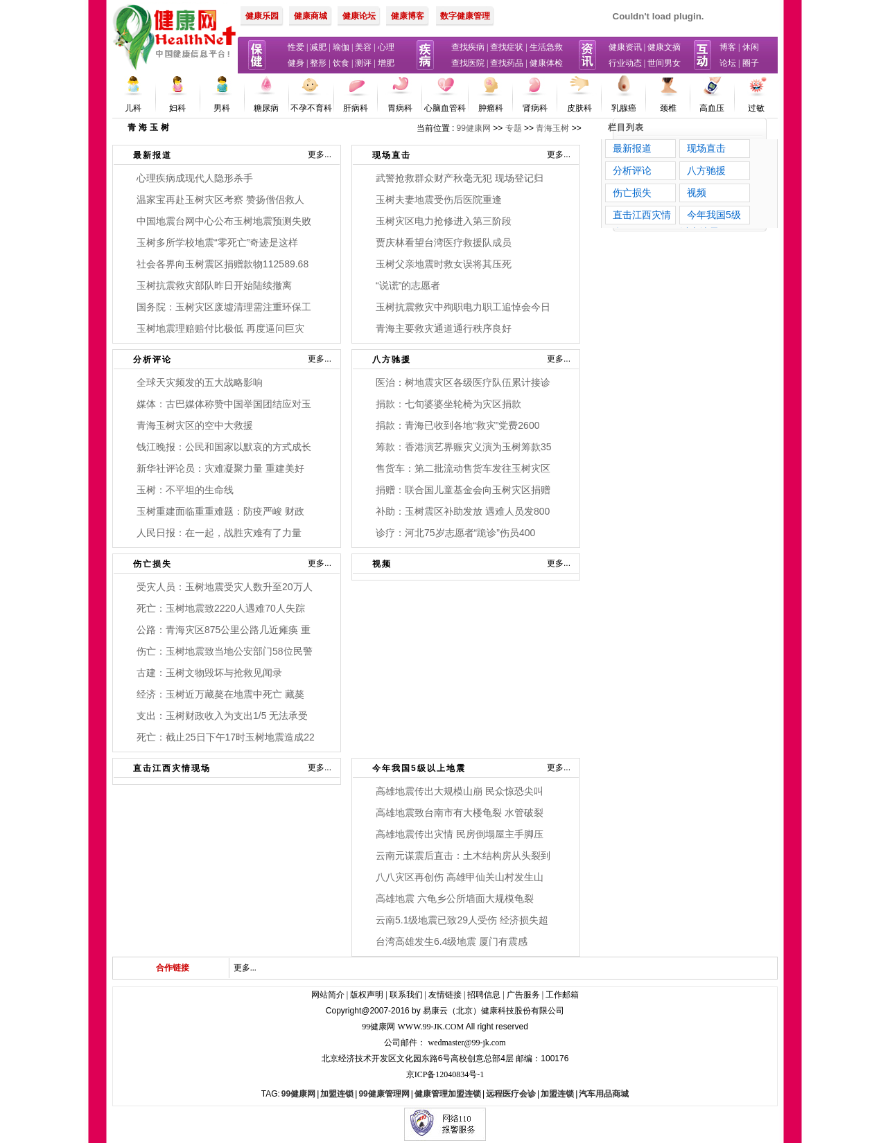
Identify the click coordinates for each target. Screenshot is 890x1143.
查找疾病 (468, 47)
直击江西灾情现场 (172, 768)
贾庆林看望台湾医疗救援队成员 (444, 242)
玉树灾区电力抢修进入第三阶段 (444, 221)
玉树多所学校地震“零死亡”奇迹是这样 (217, 242)
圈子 (750, 63)
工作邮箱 (562, 995)
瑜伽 (341, 47)
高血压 (711, 108)
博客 (727, 47)
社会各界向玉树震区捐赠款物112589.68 (222, 263)
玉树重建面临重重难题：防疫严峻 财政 (220, 511)
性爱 (296, 47)
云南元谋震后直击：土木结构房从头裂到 (463, 855)
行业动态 (625, 63)
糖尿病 (266, 108)
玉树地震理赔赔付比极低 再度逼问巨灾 (220, 328)
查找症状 (506, 47)
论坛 (727, 63)
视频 (382, 564)
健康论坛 (359, 16)
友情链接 (445, 995)
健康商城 (310, 16)
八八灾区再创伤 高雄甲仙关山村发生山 (459, 877)
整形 (318, 63)
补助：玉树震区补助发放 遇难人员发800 (463, 511)
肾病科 (535, 108)
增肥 (386, 63)
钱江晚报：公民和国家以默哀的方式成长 (224, 446)
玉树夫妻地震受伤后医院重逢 (439, 199)
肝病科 (355, 108)
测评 (363, 63)
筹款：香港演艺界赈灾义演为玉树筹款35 (464, 446)
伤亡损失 (152, 564)
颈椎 (668, 108)
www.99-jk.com (431, 1026)
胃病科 (399, 108)
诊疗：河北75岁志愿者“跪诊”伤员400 (455, 532)
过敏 (756, 108)
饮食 (341, 63)
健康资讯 (625, 47)
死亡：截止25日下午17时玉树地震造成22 (226, 737)
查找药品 (506, 63)
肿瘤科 (490, 108)
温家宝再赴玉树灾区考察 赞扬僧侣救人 (220, 199)
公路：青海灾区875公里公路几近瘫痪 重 (224, 629)
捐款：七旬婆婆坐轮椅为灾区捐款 (448, 403)
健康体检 (546, 63)
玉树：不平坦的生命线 (185, 489)
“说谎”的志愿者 (408, 285)
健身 (296, 63)
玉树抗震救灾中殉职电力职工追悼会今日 (463, 306)
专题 (513, 128)
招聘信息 (483, 995)
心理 (386, 47)
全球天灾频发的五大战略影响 (200, 382)
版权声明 (366, 995)
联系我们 (406, 995)
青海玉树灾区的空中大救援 (195, 425)
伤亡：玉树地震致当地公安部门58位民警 (225, 651)
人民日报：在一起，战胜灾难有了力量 (219, 532)
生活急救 (546, 47)
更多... (319, 154)
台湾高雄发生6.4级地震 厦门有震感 (451, 941)
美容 (363, 47)
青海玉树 (552, 128)
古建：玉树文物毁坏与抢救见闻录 (209, 672)
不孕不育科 (311, 108)
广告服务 (523, 995)
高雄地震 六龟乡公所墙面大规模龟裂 (455, 898)
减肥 (318, 47)
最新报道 (152, 155)
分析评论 (152, 359)
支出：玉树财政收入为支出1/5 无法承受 (222, 715)
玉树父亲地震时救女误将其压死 (444, 263)
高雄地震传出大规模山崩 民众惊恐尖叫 (459, 791)
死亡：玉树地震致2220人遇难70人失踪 (221, 608)
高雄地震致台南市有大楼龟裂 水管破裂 (459, 812)
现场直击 (391, 155)
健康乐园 (262, 16)
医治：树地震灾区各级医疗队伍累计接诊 (463, 382)
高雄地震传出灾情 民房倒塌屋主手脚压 (459, 834)
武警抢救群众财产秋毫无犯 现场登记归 (459, 178)
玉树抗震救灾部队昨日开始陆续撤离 (214, 285)
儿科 (133, 108)
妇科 (177, 108)
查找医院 (468, 63)
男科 (221, 108)
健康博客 (407, 16)
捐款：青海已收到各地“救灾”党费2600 (457, 425)
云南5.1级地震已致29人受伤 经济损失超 (462, 919)
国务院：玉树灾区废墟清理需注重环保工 (224, 306)
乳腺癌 (623, 108)
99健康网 (474, 128)
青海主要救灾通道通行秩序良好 (444, 328)
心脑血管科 (445, 108)
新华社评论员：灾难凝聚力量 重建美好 (220, 468)
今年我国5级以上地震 (419, 768)
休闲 (750, 47)
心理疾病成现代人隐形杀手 (195, 178)
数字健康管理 (465, 16)
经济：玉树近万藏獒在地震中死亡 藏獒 (220, 694)
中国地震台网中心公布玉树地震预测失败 (224, 221)
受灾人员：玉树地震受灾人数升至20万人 (225, 586)
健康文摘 (664, 47)
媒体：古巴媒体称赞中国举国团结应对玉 (224, 403)
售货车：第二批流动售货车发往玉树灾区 (463, 468)
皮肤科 (579, 108)
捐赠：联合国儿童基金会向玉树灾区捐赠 (463, 489)
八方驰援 (391, 359)
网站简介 (327, 995)
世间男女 (664, 63)
